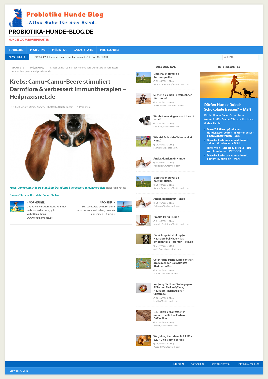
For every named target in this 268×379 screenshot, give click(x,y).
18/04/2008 (162, 298)
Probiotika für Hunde (166, 217)
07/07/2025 (162, 246)
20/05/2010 (162, 344)
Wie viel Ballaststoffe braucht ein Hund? (173, 139)
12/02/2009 (162, 322)
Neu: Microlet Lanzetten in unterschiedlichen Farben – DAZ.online (170, 315)
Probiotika (37, 50)
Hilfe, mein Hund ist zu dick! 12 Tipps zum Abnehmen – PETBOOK (229, 149)
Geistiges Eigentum (220, 364)
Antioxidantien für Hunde (169, 159)
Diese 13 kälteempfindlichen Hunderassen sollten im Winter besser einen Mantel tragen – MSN (230, 132)
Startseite (16, 50)
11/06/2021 (162, 221)
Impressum (178, 364)
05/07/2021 (162, 123)
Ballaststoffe (83, 50)
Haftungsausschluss (248, 364)
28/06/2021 (162, 145)
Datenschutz (197, 364)
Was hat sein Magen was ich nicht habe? (173, 117)
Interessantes (109, 50)
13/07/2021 (162, 102)
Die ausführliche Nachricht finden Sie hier (35, 195)
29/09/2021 (162, 81)
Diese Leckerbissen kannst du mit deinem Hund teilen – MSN (227, 141)
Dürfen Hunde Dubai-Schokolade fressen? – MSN (227, 107)
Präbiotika (59, 50)
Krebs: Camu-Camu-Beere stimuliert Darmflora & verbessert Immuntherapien (57, 187)
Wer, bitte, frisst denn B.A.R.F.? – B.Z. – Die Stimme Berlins (173, 338)
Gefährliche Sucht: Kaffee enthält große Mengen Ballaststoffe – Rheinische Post (173, 263)
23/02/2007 (162, 270)
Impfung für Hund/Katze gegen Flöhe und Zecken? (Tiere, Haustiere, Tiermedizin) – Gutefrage (172, 289)
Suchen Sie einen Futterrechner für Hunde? (172, 96)
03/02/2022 (21, 107)
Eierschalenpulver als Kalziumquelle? (166, 75)
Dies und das (166, 66)
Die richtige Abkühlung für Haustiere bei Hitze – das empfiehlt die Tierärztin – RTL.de (173, 238)
